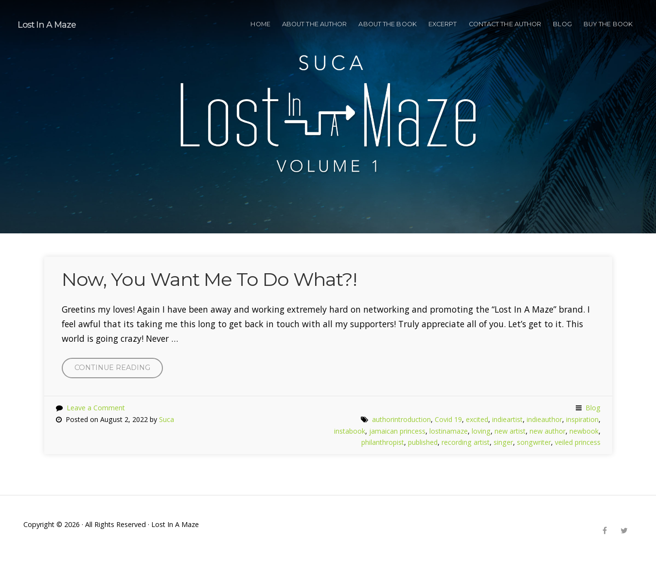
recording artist (466, 442)
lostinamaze (448, 431)
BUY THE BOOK (608, 24)
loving (481, 431)
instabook (349, 431)
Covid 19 (448, 419)
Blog (562, 24)
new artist (510, 431)
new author (548, 431)
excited (477, 419)
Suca (166, 419)
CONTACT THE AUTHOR (505, 24)
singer (503, 442)
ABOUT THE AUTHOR (314, 24)
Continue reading (118, 369)
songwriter (534, 442)
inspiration (582, 419)
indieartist (507, 419)
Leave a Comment (96, 407)
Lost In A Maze (47, 24)
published (423, 442)
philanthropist (382, 442)
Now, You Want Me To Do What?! (209, 279)
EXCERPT (442, 24)
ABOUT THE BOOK (387, 24)
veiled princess (578, 442)
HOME (260, 24)
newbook (584, 431)
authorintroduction (401, 419)
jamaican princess (397, 431)
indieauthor (544, 419)
